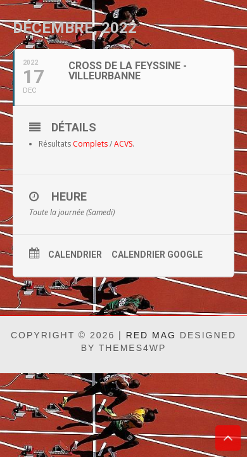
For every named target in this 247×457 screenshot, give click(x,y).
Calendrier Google (157, 254)
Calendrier (75, 254)
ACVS (123, 143)
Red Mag (151, 335)
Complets (90, 143)
